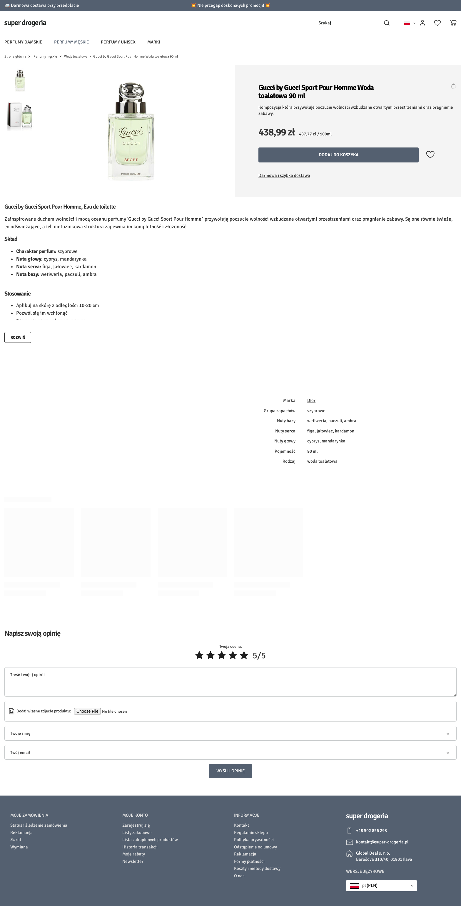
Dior (311, 400)
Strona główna (15, 56)
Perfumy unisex (118, 42)
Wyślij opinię (230, 771)
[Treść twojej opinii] (230, 682)
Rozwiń (18, 337)
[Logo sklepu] (25, 23)
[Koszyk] (453, 23)
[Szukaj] (354, 23)
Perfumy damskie (23, 42)
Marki (153, 42)
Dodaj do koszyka (339, 154)
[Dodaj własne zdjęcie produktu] (114, 711)
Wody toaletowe (75, 56)
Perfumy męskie (71, 42)
